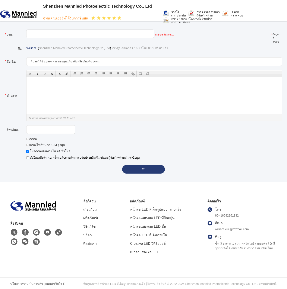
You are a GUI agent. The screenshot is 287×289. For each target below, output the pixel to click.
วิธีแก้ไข (89, 226)
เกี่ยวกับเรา (91, 209)
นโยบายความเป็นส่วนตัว (26, 284)
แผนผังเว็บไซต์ (54, 284)
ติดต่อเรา (90, 243)
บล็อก (87, 235)
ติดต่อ (31, 139)
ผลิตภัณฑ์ (90, 218)
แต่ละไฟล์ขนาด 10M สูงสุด (45, 145)
